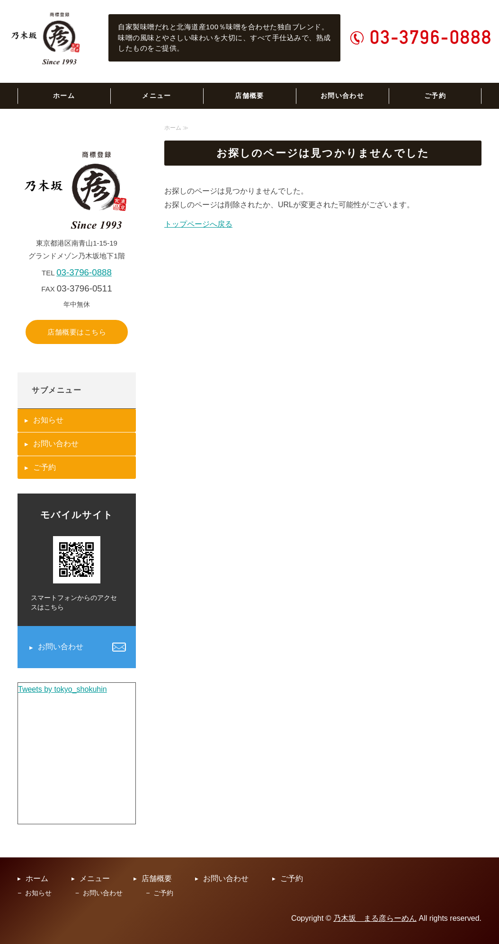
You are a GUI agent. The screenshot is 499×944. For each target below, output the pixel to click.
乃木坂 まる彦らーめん (375, 918)
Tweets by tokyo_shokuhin (62, 689)
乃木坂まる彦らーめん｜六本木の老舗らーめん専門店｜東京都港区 (46, 37)
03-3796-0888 (84, 272)
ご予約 (435, 95)
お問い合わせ (342, 95)
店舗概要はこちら (76, 332)
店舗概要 (249, 95)
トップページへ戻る (198, 224)
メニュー (156, 95)
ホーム (64, 95)
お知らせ (48, 420)
